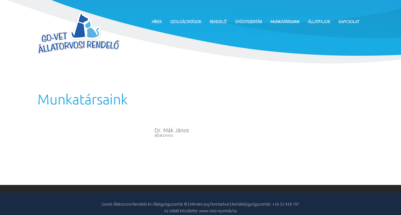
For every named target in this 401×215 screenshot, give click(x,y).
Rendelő (218, 21)
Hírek (157, 21)
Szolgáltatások (185, 21)
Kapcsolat (349, 21)
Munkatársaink (285, 21)
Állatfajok (319, 21)
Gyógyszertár (248, 21)
